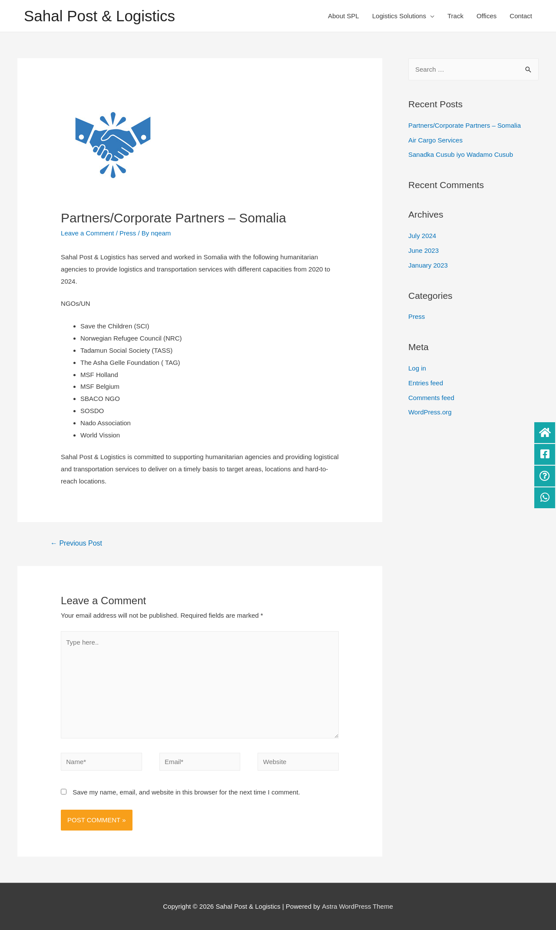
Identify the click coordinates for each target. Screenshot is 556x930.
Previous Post (76, 543)
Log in (417, 368)
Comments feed (431, 397)
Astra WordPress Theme (357, 906)
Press (127, 233)
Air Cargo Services (435, 140)
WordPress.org (430, 412)
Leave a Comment (87, 233)
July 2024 (422, 235)
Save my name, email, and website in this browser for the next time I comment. (186, 792)
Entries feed (425, 383)
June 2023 (423, 250)
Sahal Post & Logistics (99, 15)
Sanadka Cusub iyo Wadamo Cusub (460, 154)
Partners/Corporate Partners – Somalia (464, 125)
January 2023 (428, 265)
